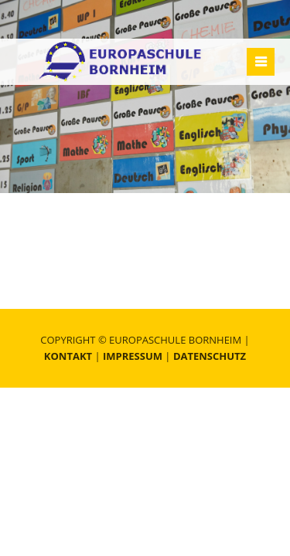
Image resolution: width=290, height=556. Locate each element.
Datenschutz (209, 356)
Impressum (132, 356)
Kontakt (68, 356)
